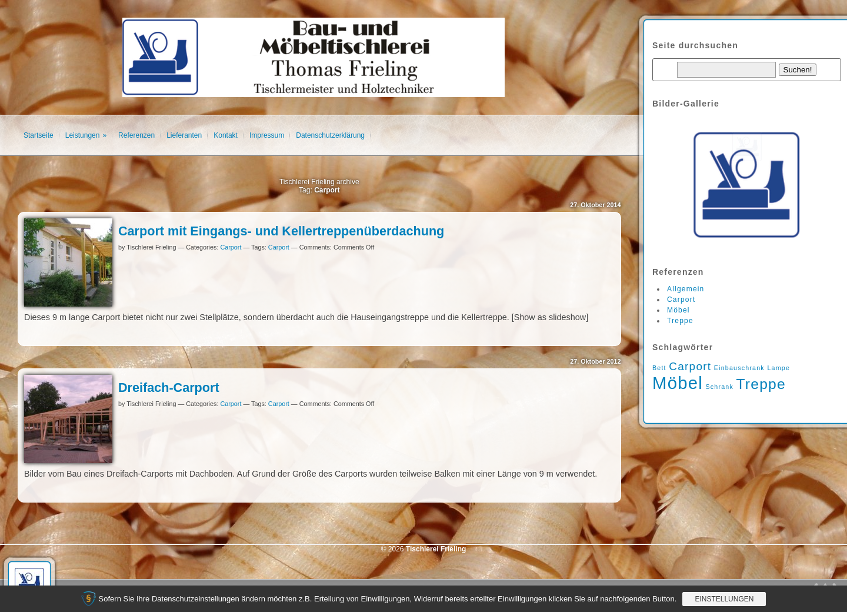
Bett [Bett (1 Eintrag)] (659, 367)
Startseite (39, 135)
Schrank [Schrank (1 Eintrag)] (719, 386)
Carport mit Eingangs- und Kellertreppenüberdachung (281, 231)
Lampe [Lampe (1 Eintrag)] (778, 367)
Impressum (266, 135)
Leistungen (82, 135)
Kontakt (226, 135)
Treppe (680, 321)
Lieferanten (184, 135)
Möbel (678, 310)
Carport (230, 247)
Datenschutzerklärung (330, 135)
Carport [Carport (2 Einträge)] (690, 366)
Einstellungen (724, 599)
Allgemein (686, 289)
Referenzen (136, 135)
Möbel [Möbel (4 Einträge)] (677, 383)
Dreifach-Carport (168, 387)
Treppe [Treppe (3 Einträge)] (760, 384)
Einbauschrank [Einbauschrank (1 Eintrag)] (739, 367)
